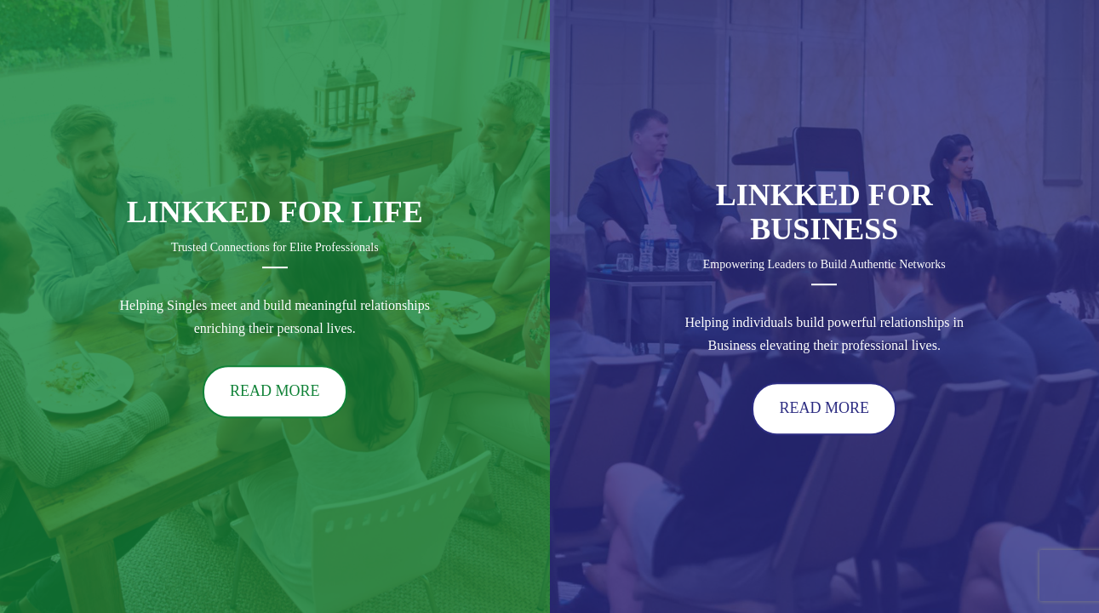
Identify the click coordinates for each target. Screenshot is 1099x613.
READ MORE (275, 391)
